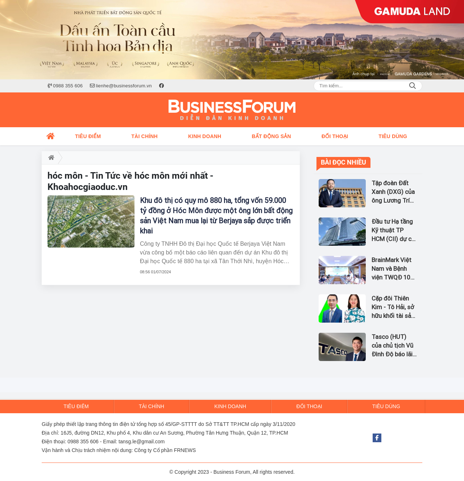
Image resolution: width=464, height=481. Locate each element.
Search (412, 86)
